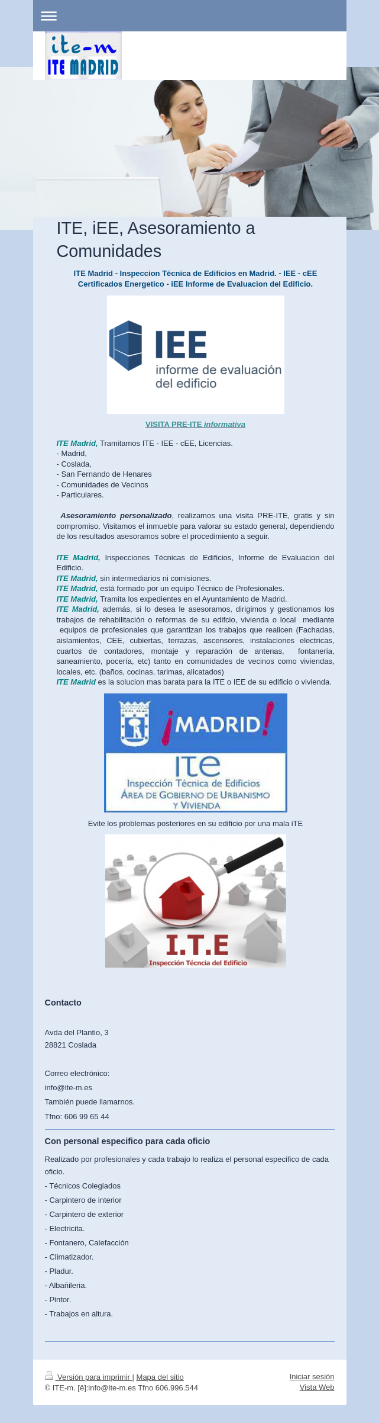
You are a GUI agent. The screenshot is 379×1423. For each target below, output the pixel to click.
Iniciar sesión (312, 1376)
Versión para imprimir (88, 1377)
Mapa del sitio (160, 1377)
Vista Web (317, 1387)
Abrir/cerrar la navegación (190, 15)
